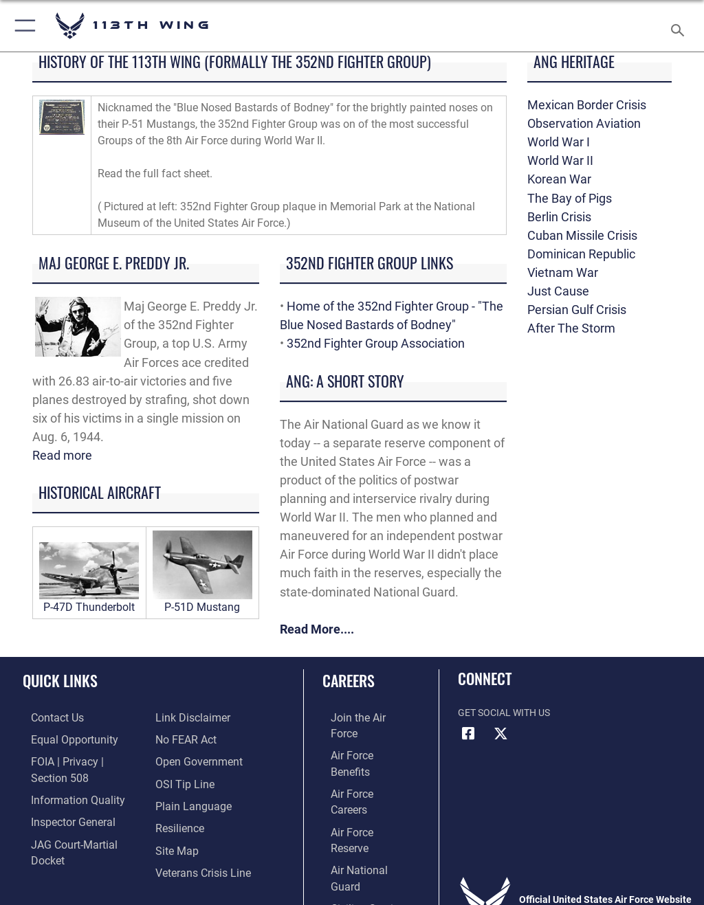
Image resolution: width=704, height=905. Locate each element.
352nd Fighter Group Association (376, 343)
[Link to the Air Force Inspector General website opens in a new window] (60, 801)
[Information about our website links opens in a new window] (55, 844)
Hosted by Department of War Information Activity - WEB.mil (352, 874)
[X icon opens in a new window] (501, 734)
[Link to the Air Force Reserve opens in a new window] (359, 781)
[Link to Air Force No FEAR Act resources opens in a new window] (182, 718)
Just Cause (558, 291)
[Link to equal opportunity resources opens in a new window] (61, 738)
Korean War (559, 179)
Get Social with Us (504, 713)
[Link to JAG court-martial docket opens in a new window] (77, 823)
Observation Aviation (584, 123)
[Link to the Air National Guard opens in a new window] (362, 801)
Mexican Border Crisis (586, 105)
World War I (558, 142)
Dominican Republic (581, 254)
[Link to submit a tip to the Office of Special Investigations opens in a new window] (180, 760)
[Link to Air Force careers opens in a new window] (358, 760)
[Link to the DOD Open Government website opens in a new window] (194, 738)
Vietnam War (562, 272)
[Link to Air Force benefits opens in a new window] (359, 738)
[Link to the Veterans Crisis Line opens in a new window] (197, 844)
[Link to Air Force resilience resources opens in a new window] (176, 801)
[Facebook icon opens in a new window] (468, 734)
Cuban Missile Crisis (582, 235)
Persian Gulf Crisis (576, 309)
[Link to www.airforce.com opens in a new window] (359, 718)
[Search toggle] (680, 26)
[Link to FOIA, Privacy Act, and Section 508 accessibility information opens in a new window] (80, 760)
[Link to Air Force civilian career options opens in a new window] (353, 823)
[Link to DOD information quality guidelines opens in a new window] (64, 781)
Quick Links (60, 680)
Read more (62, 455)
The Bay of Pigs (569, 198)
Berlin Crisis (559, 217)
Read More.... (317, 629)
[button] (22, 26)
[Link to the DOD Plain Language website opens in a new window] (188, 781)
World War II (560, 160)
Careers (348, 680)
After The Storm (571, 328)
